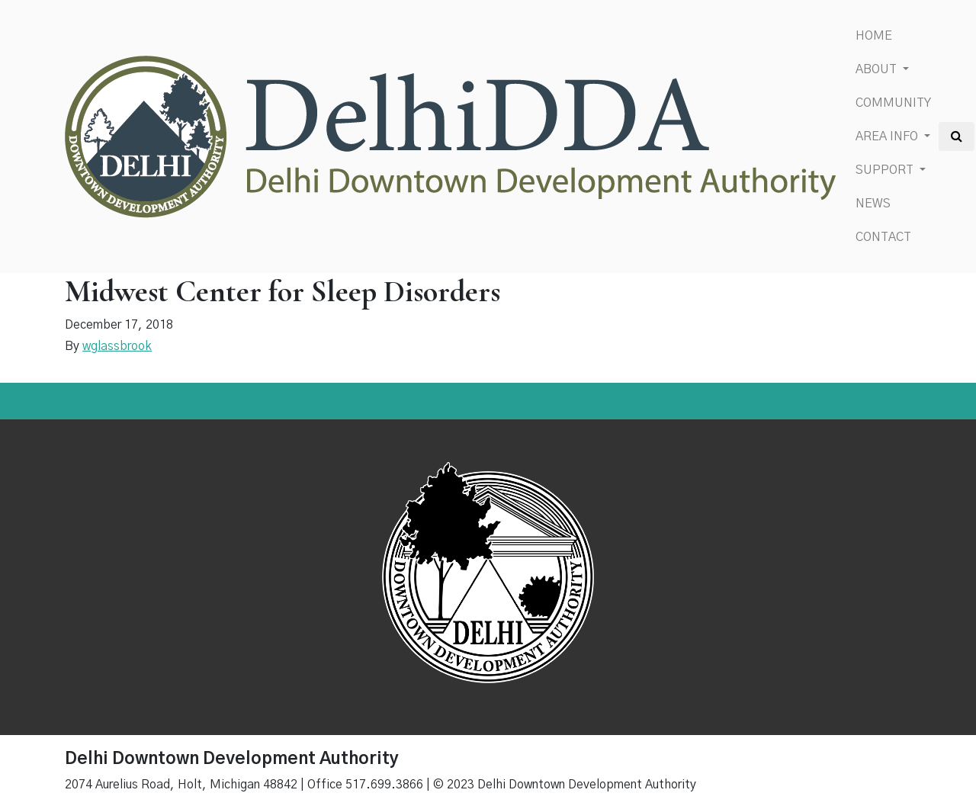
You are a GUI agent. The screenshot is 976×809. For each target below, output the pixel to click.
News (873, 203)
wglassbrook (117, 346)
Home (874, 36)
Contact (883, 237)
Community (893, 103)
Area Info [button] (888, 136)
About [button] (878, 69)
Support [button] (886, 170)
